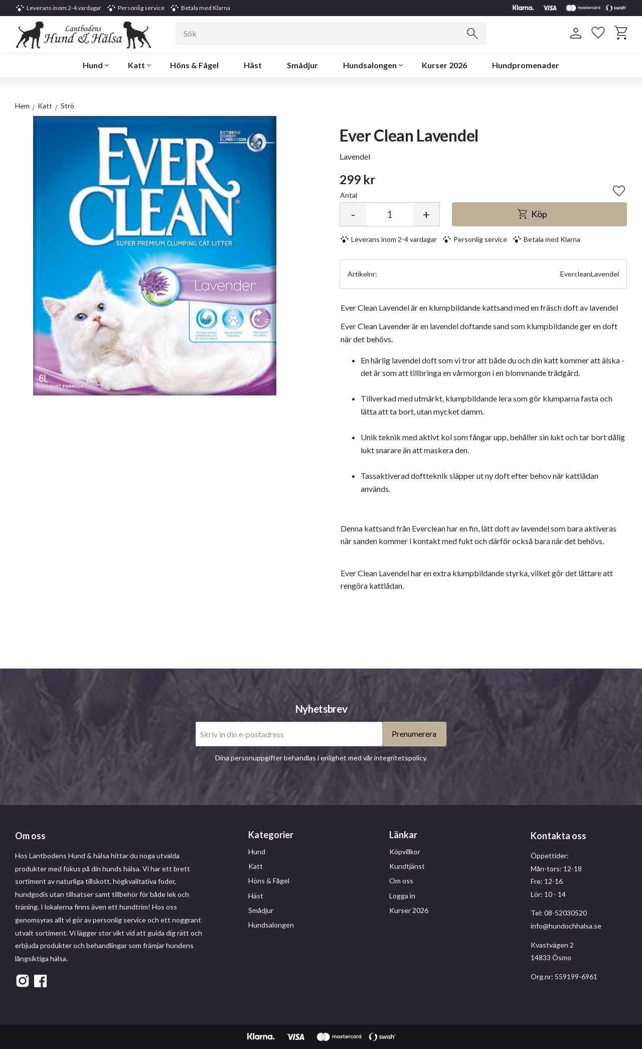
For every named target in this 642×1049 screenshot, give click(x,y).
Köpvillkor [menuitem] (404, 851)
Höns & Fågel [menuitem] (194, 65)
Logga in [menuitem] (402, 895)
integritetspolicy (400, 757)
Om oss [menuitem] (401, 880)
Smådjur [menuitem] (302, 65)
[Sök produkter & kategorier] (331, 33)
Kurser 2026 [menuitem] (444, 65)
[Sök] (472, 34)
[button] (598, 33)
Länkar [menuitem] (403, 834)
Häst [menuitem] (253, 65)
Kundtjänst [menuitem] (407, 866)
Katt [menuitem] (136, 65)
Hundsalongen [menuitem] (370, 65)
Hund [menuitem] (93, 65)
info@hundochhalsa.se (566, 926)
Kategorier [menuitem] (270, 834)
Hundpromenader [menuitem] (525, 65)
